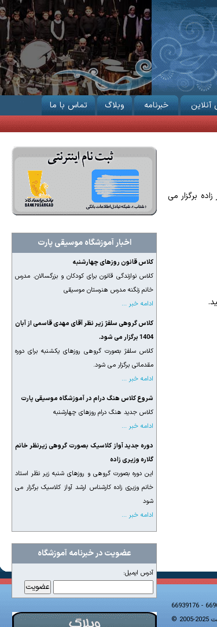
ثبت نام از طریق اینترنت (84, 180)
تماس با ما (68, 103)
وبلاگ (114, 103)
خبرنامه (156, 103)
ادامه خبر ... (137, 304)
